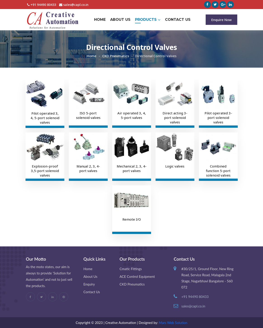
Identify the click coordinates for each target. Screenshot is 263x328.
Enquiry (89, 284)
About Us (120, 19)
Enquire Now (221, 19)
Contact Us (178, 19)
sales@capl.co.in (73, 4)
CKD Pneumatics (115, 56)
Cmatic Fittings (130, 269)
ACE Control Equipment (137, 276)
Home (100, 19)
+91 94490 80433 (41, 4)
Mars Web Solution (173, 323)
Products (148, 19)
